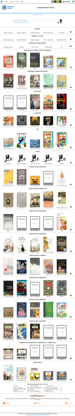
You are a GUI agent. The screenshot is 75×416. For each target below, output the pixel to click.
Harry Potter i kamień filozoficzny (18, 391)
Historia (12, 1)
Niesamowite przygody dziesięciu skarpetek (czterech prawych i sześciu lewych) (25, 389)
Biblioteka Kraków (37, 14)
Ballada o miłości (48, 390)
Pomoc (17, 1)
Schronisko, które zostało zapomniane (35, 391)
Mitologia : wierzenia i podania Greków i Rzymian (21, 388)
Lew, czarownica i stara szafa (18, 387)
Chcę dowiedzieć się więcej (31, 414)
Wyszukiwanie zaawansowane (18, 22)
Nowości (6, 1)
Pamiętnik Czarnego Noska (50, 391)
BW (55, 1)
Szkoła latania (16, 390)
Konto (22, 1)
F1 (65, 1)
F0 (63, 1)
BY (60, 1)
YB (57, 1)
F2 (68, 1)
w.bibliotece (33, 398)
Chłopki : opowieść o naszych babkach (35, 388)
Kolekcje (26, 22)
